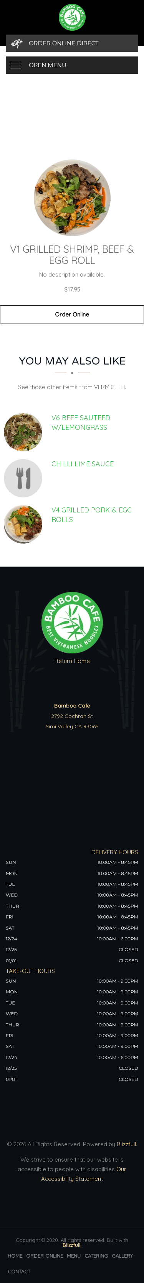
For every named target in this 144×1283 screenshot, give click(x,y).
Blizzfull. (72, 1245)
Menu (74, 1256)
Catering (96, 1256)
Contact (19, 1271)
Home (15, 1256)
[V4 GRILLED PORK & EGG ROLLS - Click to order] (25, 524)
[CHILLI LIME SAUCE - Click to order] (25, 478)
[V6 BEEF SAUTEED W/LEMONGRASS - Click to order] (25, 432)
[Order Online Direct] (72, 43)
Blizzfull (126, 1144)
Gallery (122, 1256)
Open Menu (47, 65)
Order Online (72, 314)
